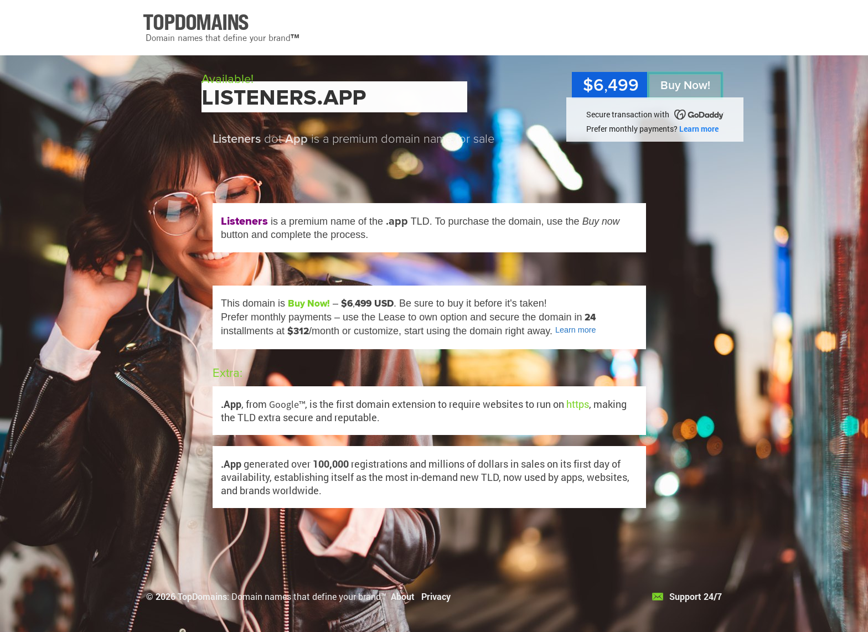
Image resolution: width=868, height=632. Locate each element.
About (403, 596)
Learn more (699, 128)
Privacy (436, 596)
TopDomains (202, 596)
